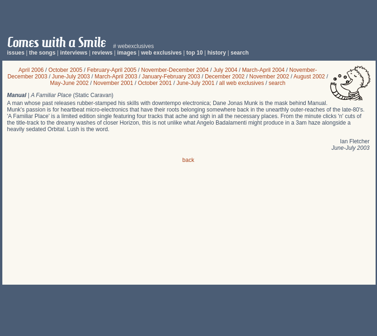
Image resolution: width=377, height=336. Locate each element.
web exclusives (161, 52)
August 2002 (309, 76)
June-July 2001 (195, 83)
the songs (42, 52)
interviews (74, 52)
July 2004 (225, 70)
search (239, 52)
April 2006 (31, 70)
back (188, 160)
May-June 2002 (69, 83)
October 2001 (155, 83)
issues (15, 52)
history (216, 52)
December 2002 (224, 76)
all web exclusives (241, 83)
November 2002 (269, 76)
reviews (102, 52)
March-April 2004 (263, 70)
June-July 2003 (71, 76)
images (126, 52)
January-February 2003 (171, 76)
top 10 (194, 52)
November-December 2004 (175, 70)
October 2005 (66, 70)
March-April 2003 (116, 76)
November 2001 (113, 83)
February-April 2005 (111, 70)
